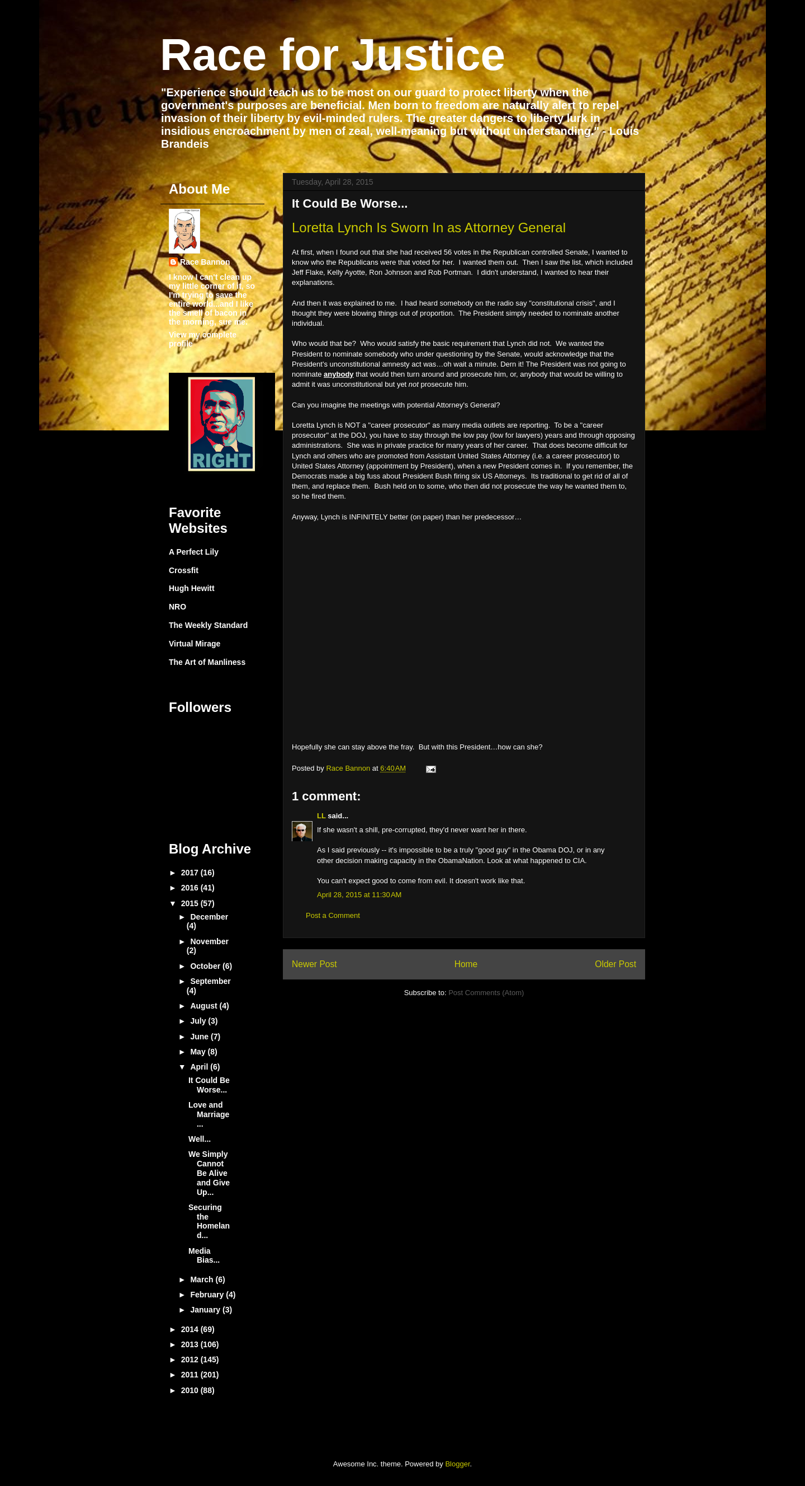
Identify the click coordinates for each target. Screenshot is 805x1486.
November (209, 941)
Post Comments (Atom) (486, 992)
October (206, 966)
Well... (199, 1139)
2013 (191, 1344)
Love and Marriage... (208, 1114)
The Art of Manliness (207, 662)
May (198, 1051)
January (206, 1309)
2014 (191, 1329)
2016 (191, 887)
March (202, 1279)
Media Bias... (204, 1255)
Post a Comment (333, 915)
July (199, 1020)
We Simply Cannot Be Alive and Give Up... (209, 1173)
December (209, 916)
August (204, 1005)
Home (466, 964)
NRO (177, 606)
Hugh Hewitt (192, 588)
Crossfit (183, 570)
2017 (191, 872)
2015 (191, 903)
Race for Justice (332, 54)
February (208, 1294)
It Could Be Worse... (209, 1085)
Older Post (615, 964)
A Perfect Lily (194, 551)
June (200, 1036)
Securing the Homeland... (209, 1221)
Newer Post (314, 964)
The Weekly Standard (208, 625)
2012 (191, 1359)
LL (321, 816)
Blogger (457, 1464)
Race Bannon (205, 261)
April (200, 1066)
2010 (191, 1390)
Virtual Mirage (194, 643)
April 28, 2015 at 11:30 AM (359, 894)
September (210, 981)
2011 (191, 1374)
